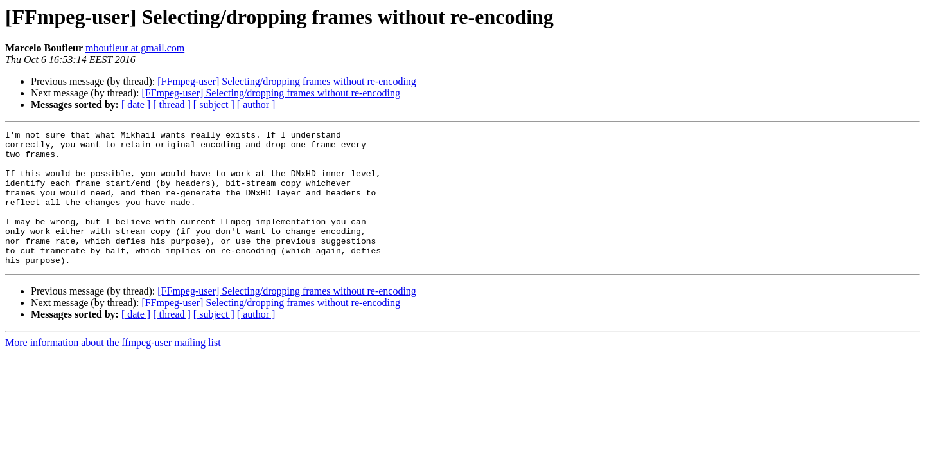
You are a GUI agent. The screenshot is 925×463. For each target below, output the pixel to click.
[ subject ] (213, 104)
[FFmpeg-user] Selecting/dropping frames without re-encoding (286, 81)
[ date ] (135, 104)
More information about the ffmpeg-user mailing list (113, 369)
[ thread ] (172, 104)
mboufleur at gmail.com (134, 47)
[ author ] (256, 104)
